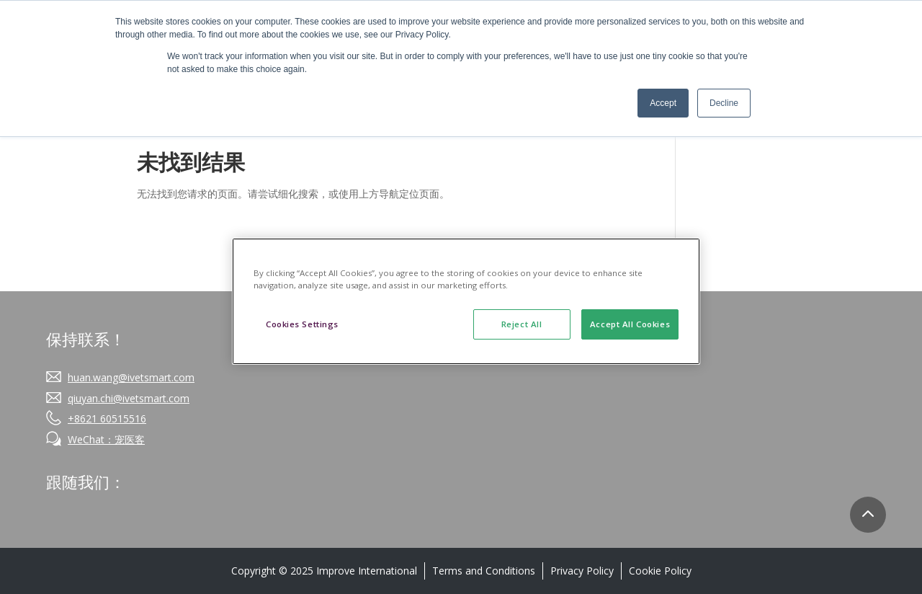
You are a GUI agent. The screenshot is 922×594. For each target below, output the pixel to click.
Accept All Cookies (630, 324)
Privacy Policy (582, 570)
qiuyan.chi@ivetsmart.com (128, 398)
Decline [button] (724, 103)
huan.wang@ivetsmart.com (131, 377)
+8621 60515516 (107, 418)
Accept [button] (663, 103)
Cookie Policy (660, 570)
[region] (466, 301)
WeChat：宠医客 (106, 439)
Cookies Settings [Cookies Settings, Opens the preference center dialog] (302, 324)
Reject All (521, 324)
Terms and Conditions (483, 570)
